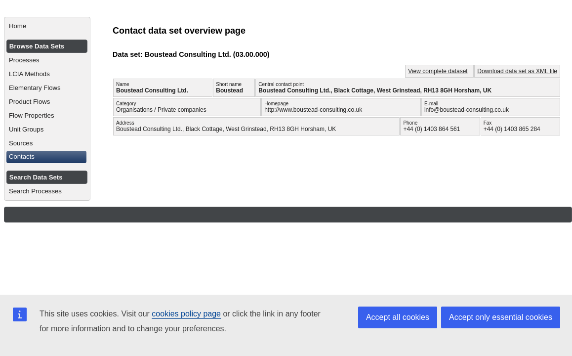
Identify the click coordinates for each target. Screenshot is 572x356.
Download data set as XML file (517, 71)
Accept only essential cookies (500, 317)
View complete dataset (438, 71)
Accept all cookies (397, 317)
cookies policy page (186, 314)
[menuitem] (47, 26)
